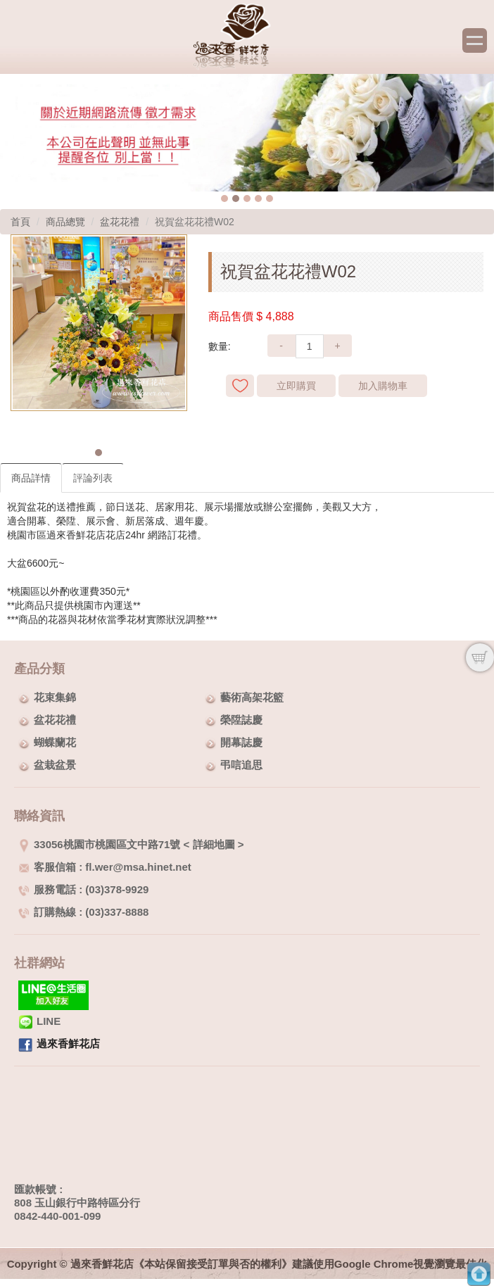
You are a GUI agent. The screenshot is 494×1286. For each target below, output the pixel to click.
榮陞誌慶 (241, 720)
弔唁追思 (241, 765)
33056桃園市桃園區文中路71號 (99, 844)
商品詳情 (31, 478)
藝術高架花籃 (252, 697)
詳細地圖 (214, 844)
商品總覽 (65, 221)
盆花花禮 (119, 221)
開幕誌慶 (241, 742)
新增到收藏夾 (240, 385)
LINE (39, 1021)
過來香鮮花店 (68, 1043)
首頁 (20, 221)
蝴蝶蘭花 (55, 742)
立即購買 (296, 385)
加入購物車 (382, 385)
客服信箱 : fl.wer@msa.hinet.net (104, 867)
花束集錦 (55, 697)
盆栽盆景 (55, 765)
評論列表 (93, 478)
